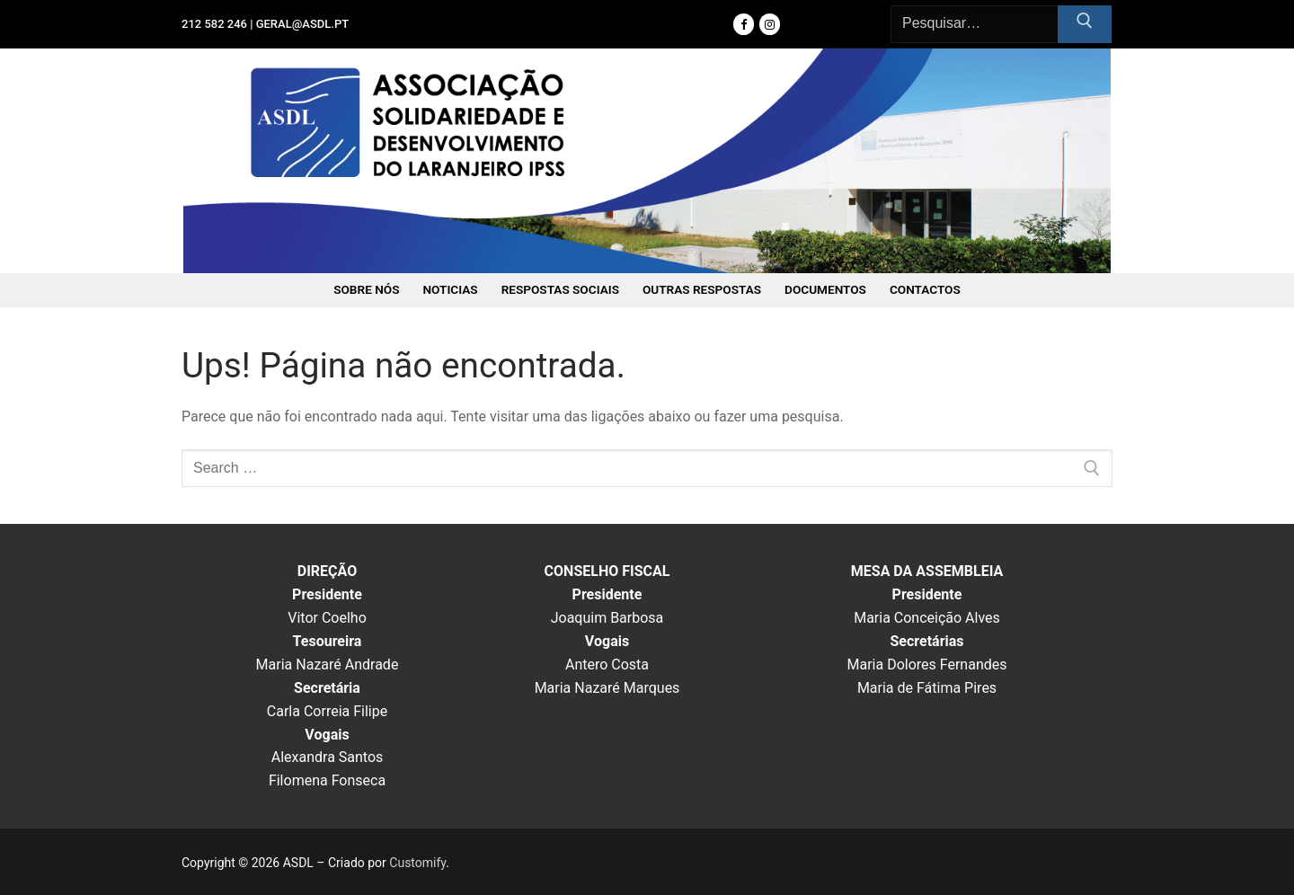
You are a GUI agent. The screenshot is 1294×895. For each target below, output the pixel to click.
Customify (417, 862)
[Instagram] (769, 23)
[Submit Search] (1085, 24)
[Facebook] (743, 23)
